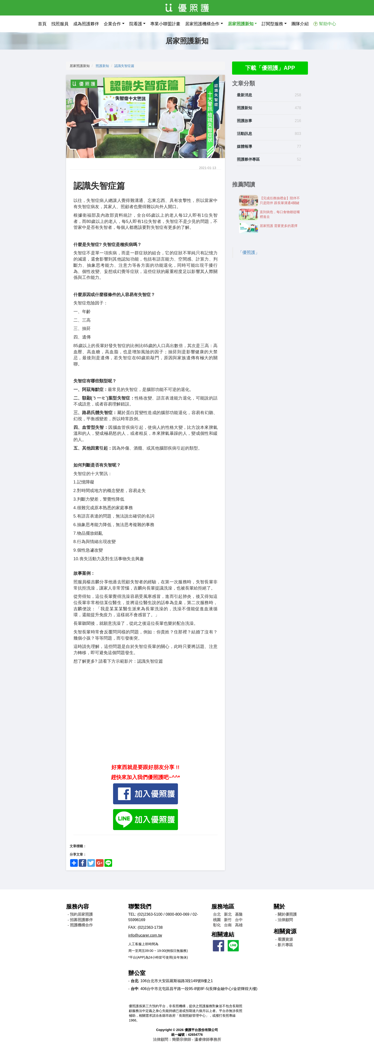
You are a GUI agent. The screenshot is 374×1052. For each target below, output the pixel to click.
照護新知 (102, 66)
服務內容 (77, 906)
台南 (228, 925)
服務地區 (222, 906)
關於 (279, 906)
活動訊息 (244, 134)
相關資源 (285, 931)
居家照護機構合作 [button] (202, 23)
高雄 (239, 925)
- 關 (286, 914)
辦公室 (136, 973)
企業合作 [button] (112, 23)
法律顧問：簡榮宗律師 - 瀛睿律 (187, 1039)
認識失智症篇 (124, 66)
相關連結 (222, 934)
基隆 (239, 914)
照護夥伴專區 (248, 160)
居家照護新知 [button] (241, 23)
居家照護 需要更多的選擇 (278, 226)
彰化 (217, 925)
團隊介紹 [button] (300, 23)
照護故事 (244, 121)
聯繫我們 (139, 906)
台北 (217, 914)
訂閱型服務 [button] (272, 23)
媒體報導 (244, 147)
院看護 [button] (135, 23)
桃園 (217, 920)
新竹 (228, 920)
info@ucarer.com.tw (145, 935)
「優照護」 (249, 252)
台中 (239, 920)
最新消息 (244, 95)
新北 (228, 914)
